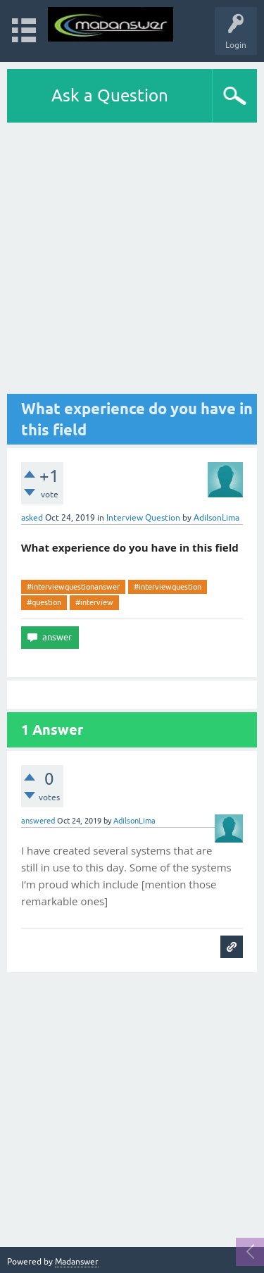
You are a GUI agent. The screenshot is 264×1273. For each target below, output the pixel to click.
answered (38, 820)
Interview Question (143, 518)
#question (44, 602)
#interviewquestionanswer (73, 587)
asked (32, 518)
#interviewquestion (167, 587)
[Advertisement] (132, 262)
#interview (94, 602)
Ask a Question (109, 95)
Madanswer (77, 1262)
